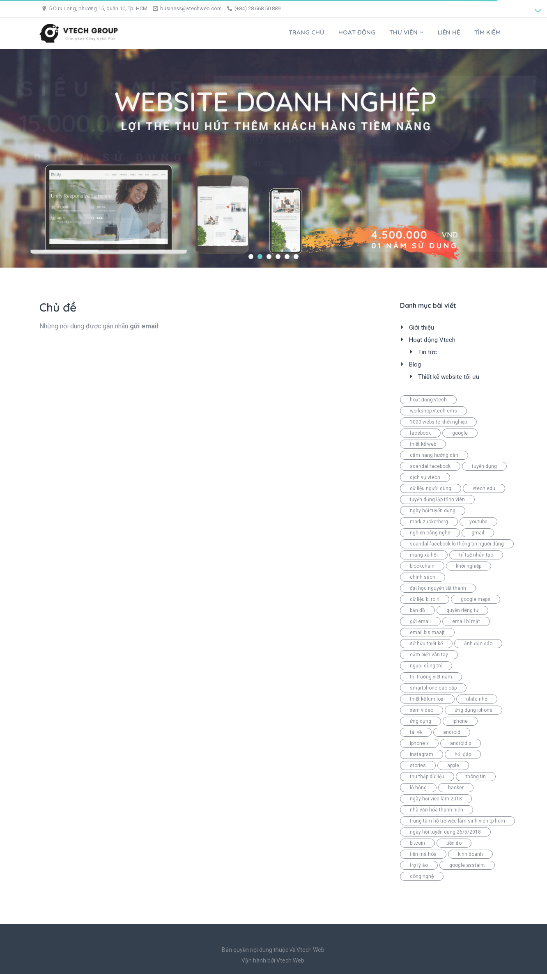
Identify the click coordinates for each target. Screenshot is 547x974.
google (460, 433)
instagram (421, 754)
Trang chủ (306, 32)
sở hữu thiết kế (426, 643)
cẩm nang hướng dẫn (434, 455)
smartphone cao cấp (433, 688)
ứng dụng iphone (473, 710)
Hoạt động (356, 32)
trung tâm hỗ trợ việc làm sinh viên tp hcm (457, 821)
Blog (415, 364)
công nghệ (422, 876)
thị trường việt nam (431, 677)
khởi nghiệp (468, 566)
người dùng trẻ (426, 666)
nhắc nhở (476, 699)
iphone (460, 721)
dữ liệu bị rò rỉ (424, 599)
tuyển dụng (484, 466)
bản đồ (417, 610)
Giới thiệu (421, 327)
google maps (475, 599)
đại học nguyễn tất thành (438, 588)
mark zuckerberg (429, 522)
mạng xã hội (424, 555)
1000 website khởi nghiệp (438, 422)
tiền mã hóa (423, 854)
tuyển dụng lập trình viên (437, 499)
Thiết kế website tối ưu (448, 376)
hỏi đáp (463, 754)
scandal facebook (430, 466)
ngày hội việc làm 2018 (436, 799)
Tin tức (427, 352)
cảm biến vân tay (429, 655)
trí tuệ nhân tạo (476, 555)
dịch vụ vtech (425, 477)
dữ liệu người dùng (430, 488)
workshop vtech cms (433, 411)
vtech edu (484, 488)
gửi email (420, 621)
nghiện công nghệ (430, 533)
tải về (416, 732)
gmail (477, 533)
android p (460, 743)
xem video (421, 710)
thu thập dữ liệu (427, 776)
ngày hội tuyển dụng (432, 510)
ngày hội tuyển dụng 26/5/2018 (445, 832)
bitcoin (417, 843)
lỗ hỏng (418, 788)
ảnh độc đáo (478, 643)
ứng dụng (420, 721)
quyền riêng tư (462, 610)
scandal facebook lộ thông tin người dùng (457, 544)
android (451, 732)
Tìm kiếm (487, 32)
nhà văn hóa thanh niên (436, 810)
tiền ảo (454, 843)
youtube (478, 522)
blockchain (422, 566)
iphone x (419, 743)
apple (453, 765)
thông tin (476, 776)
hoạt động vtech (428, 400)
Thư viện (406, 32)
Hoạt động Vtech (432, 340)
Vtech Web (290, 960)
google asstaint (467, 865)
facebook (420, 433)
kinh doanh (470, 854)
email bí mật (466, 621)
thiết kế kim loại (427, 699)
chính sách (422, 577)
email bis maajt (427, 632)
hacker (456, 788)
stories (418, 765)
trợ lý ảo (419, 865)
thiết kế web (423, 444)
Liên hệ (449, 32)
